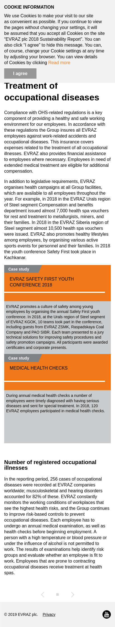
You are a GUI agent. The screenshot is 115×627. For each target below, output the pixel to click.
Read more (59, 62)
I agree (20, 73)
